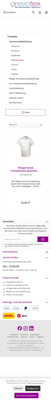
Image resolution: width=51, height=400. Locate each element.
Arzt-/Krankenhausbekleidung (22, 83)
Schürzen (14, 65)
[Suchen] (33, 12)
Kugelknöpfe (16, 55)
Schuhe (14, 69)
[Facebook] (19, 328)
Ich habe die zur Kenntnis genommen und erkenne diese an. (24, 245)
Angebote (14, 74)
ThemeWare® (36, 350)
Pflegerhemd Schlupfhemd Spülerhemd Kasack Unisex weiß (25, 169)
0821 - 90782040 (11, 266)
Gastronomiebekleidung (20, 41)
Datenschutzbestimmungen (24, 244)
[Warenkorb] (46, 12)
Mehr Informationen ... (36, 383)
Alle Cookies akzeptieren (26, 395)
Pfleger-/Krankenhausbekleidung (24, 78)
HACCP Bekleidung (17, 93)
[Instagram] (25, 328)
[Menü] (9, 12)
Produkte (12, 36)
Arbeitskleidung (16, 88)
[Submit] (42, 239)
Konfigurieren (33, 388)
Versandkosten (12, 343)
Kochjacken (15, 46)
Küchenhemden (17, 60)
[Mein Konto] (40, 12)
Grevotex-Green (16, 97)
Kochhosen (15, 51)
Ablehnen (18, 388)
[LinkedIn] (31, 328)
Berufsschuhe (15, 102)
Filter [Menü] (26, 112)
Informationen (10, 251)
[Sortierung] (25, 125)
